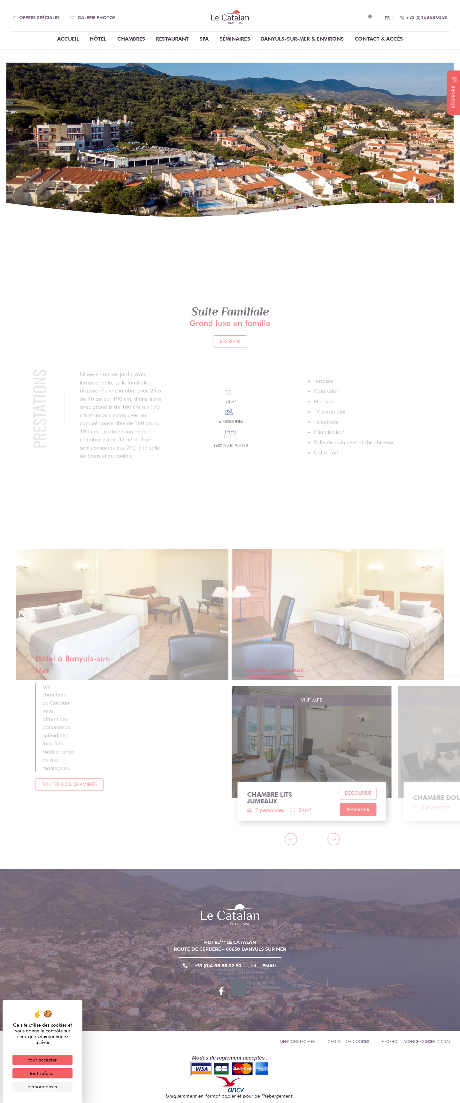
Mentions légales (297, 1041)
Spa (204, 39)
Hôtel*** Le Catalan (230, 942)
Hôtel (98, 39)
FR (387, 17)
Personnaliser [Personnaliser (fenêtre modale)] (42, 1087)
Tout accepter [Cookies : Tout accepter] (42, 1060)
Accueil (68, 39)
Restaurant (172, 39)
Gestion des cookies (348, 1041)
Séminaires (235, 39)
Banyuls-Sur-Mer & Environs (302, 39)
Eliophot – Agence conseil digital (416, 1041)
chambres (131, 39)
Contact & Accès (379, 39)
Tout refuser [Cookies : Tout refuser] (42, 1073)
